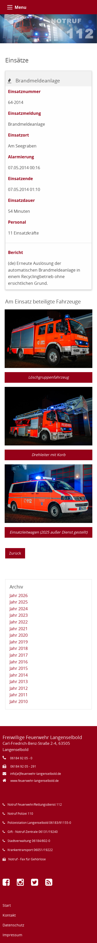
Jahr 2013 (19, 681)
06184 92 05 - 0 (21, 758)
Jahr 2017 (19, 655)
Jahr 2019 (19, 642)
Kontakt (9, 915)
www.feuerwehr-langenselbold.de (34, 780)
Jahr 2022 (19, 622)
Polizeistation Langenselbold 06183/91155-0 (39, 822)
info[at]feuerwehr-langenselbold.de (35, 773)
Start (7, 905)
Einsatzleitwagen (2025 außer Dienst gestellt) (48, 532)
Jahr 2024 (19, 609)
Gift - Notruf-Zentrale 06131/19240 (33, 831)
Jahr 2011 (19, 695)
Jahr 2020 (19, 635)
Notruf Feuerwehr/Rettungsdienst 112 (35, 804)
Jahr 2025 (19, 602)
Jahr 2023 (19, 615)
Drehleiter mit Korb (48, 454)
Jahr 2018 (19, 648)
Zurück (15, 553)
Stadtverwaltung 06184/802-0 (29, 841)
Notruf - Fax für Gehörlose (27, 859)
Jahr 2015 (19, 668)
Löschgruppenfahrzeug (48, 377)
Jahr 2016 (19, 662)
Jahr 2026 (19, 595)
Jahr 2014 (19, 675)
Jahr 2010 (19, 701)
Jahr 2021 (19, 629)
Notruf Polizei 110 (20, 813)
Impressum (12, 934)
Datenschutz (13, 925)
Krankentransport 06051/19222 (30, 850)
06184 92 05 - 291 (23, 766)
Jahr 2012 (19, 688)
